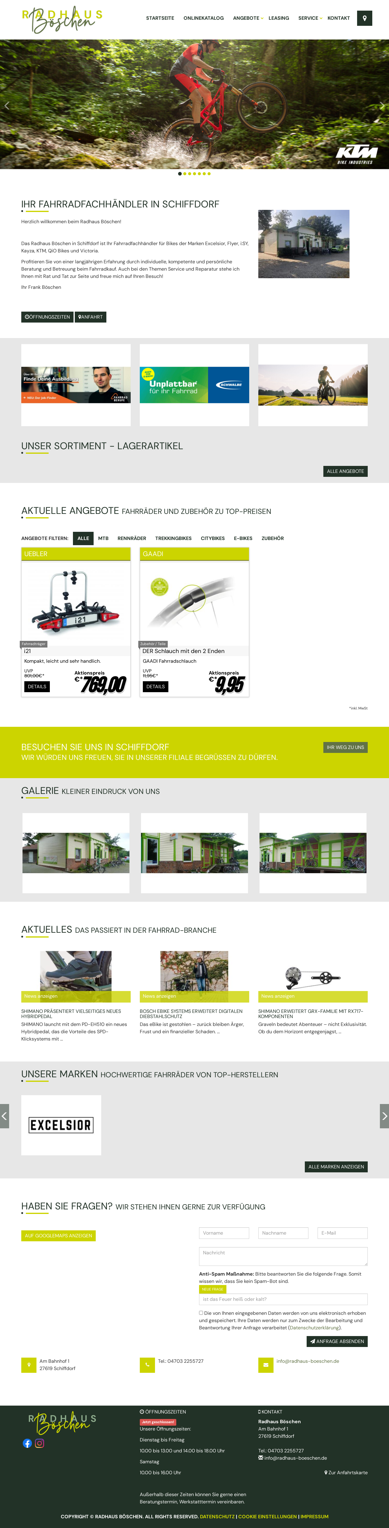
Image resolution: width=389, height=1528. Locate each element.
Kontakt (339, 18)
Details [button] (37, 686)
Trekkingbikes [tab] (173, 538)
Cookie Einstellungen (267, 1516)
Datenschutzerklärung (314, 1328)
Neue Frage (212, 1289)
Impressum (315, 1516)
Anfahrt (90, 317)
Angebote (248, 18)
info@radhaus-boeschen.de (308, 1361)
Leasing (279, 18)
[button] (29, 104)
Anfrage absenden (337, 1341)
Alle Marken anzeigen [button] (336, 1167)
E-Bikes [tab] (243, 538)
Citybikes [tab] (213, 538)
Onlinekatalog (204, 18)
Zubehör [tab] (273, 538)
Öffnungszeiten (47, 317)
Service (310, 18)
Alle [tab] (83, 538)
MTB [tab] (103, 538)
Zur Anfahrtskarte (346, 1472)
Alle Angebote (345, 471)
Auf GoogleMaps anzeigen (58, 1235)
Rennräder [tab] (132, 538)
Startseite (160, 18)
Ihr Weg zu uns (345, 747)
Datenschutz (217, 1516)
